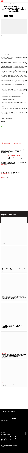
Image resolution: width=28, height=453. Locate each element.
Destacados (6, 3)
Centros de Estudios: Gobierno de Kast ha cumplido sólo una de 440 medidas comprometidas (12, 326)
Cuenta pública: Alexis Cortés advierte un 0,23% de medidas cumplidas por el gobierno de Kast (13, 163)
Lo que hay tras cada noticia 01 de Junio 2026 (10, 172)
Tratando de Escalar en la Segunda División (10, 176)
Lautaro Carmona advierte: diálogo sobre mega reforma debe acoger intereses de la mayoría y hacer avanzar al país (14, 158)
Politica (15, 3)
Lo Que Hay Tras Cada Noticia (5, 173)
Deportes (2, 177)
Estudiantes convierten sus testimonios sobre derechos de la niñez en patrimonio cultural (13, 384)
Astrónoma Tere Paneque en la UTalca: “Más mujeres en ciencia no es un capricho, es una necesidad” (10, 439)
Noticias (11, 3)
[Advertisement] (14, 394)
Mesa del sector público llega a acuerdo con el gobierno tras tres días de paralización (21, 150)
